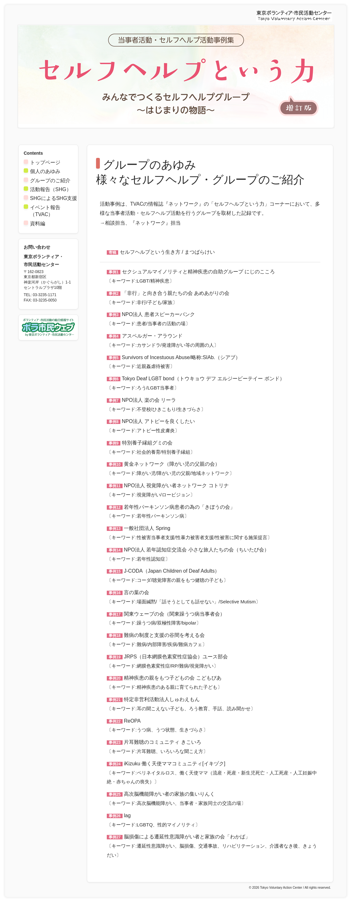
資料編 (37, 223)
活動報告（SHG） (50, 189)
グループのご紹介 (50, 180)
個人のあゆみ (45, 171)
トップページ (45, 162)
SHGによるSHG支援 (53, 198)
